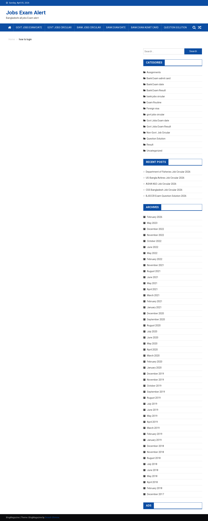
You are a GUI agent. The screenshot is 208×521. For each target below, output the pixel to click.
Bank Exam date (116, 27)
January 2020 (154, 367)
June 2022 (152, 247)
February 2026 (154, 217)
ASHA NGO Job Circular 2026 (161, 183)
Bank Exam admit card (145, 27)
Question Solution (175, 27)
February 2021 (154, 301)
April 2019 (152, 422)
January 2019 (154, 440)
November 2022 (155, 235)
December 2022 (155, 229)
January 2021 (154, 307)
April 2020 (152, 349)
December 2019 (155, 373)
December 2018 (155, 446)
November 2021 (155, 265)
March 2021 (153, 295)
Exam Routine (154, 102)
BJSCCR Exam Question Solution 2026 (166, 196)
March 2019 (153, 428)
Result (150, 144)
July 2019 (152, 403)
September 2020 (156, 319)
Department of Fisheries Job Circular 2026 (168, 171)
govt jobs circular (59, 27)
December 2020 (155, 313)
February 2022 (154, 259)
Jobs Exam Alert (26, 12)
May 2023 (152, 223)
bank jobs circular (89, 27)
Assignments (154, 72)
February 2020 (154, 361)
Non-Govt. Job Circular (158, 132)
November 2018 (155, 452)
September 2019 (156, 391)
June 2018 (152, 470)
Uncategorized (154, 150)
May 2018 (152, 476)
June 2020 (152, 337)
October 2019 (154, 385)
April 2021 (152, 289)
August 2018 (154, 458)
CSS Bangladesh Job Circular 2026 (164, 190)
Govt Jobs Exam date (29, 27)
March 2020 (153, 355)
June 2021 (152, 277)
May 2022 (152, 253)
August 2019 (154, 397)
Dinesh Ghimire (52, 517)
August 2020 (154, 325)
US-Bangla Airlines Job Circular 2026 (165, 177)
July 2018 (152, 464)
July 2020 (152, 331)
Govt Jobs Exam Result (159, 126)
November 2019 (155, 379)
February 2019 (154, 434)
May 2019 (152, 416)
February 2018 (154, 488)
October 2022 (154, 241)
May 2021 (152, 283)
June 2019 (152, 409)
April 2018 (152, 482)
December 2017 (155, 494)
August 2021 (154, 271)
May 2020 (152, 343)
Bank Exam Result (156, 90)
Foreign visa (153, 108)
